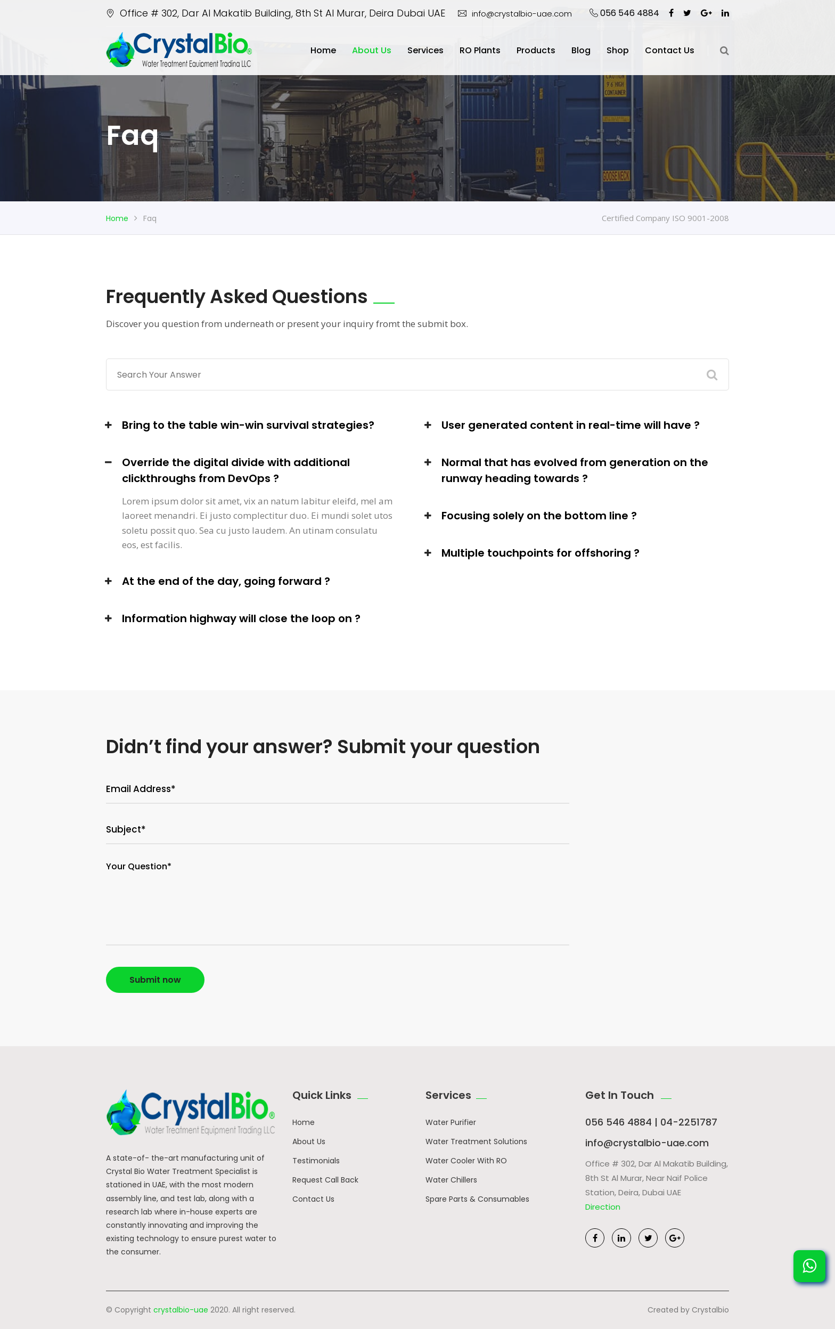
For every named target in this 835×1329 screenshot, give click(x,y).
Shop (618, 50)
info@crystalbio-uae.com (515, 13)
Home (323, 50)
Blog (581, 50)
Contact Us (313, 1199)
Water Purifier (450, 1122)
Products (536, 50)
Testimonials (316, 1160)
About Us (371, 50)
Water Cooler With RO (466, 1160)
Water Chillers (451, 1180)
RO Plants (480, 50)
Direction (602, 1206)
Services (425, 50)
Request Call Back (325, 1180)
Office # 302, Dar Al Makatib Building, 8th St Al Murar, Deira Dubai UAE (275, 13)
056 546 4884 (624, 13)
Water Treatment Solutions (476, 1141)
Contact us (669, 50)
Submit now (155, 980)
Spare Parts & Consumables (477, 1199)
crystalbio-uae (180, 1309)
